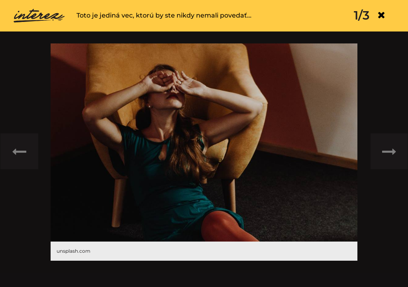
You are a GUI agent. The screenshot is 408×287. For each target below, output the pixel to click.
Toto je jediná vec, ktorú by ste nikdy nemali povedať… (163, 15)
